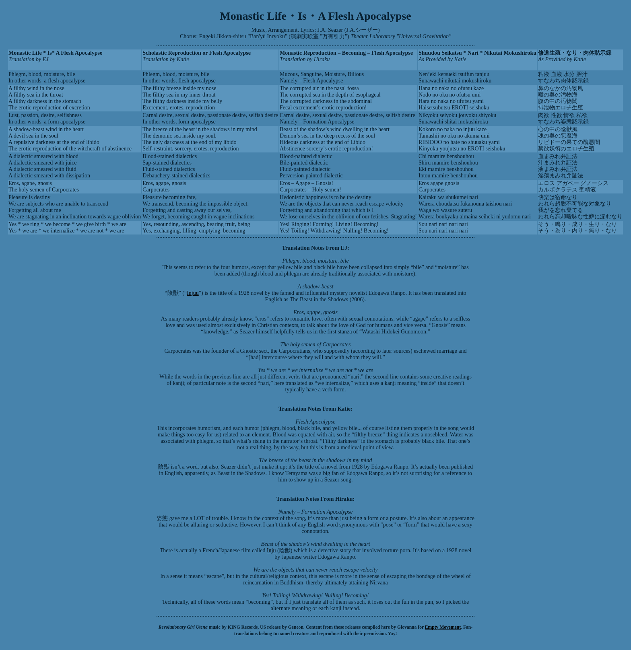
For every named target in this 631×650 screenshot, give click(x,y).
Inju (271, 550)
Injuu (193, 293)
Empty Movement (443, 627)
